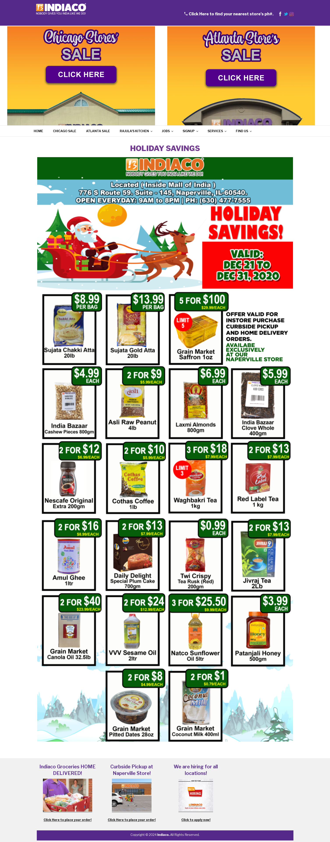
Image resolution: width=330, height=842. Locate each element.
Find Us (244, 131)
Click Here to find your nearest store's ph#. (231, 14)
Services (217, 131)
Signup (191, 131)
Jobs (168, 131)
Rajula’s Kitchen (136, 131)
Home (38, 131)
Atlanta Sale (98, 131)
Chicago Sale (64, 131)
